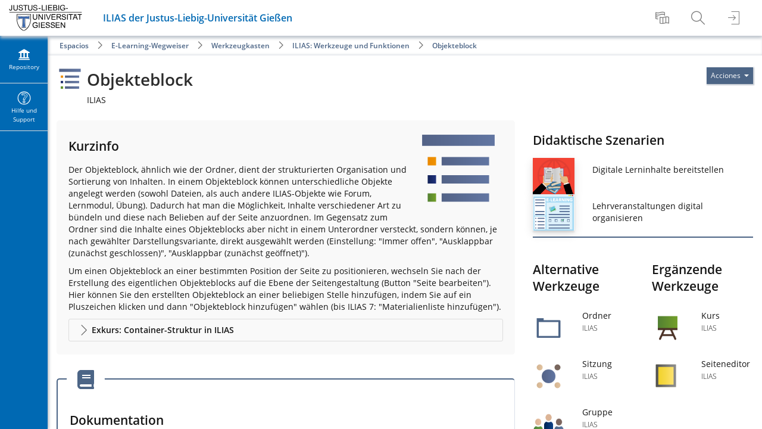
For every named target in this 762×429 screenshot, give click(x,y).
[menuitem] (664, 18)
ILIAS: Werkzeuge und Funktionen (351, 46)
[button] (285, 330)
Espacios (74, 46)
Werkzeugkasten (240, 46)
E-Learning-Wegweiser (150, 46)
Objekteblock (454, 46)
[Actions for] (730, 75)
